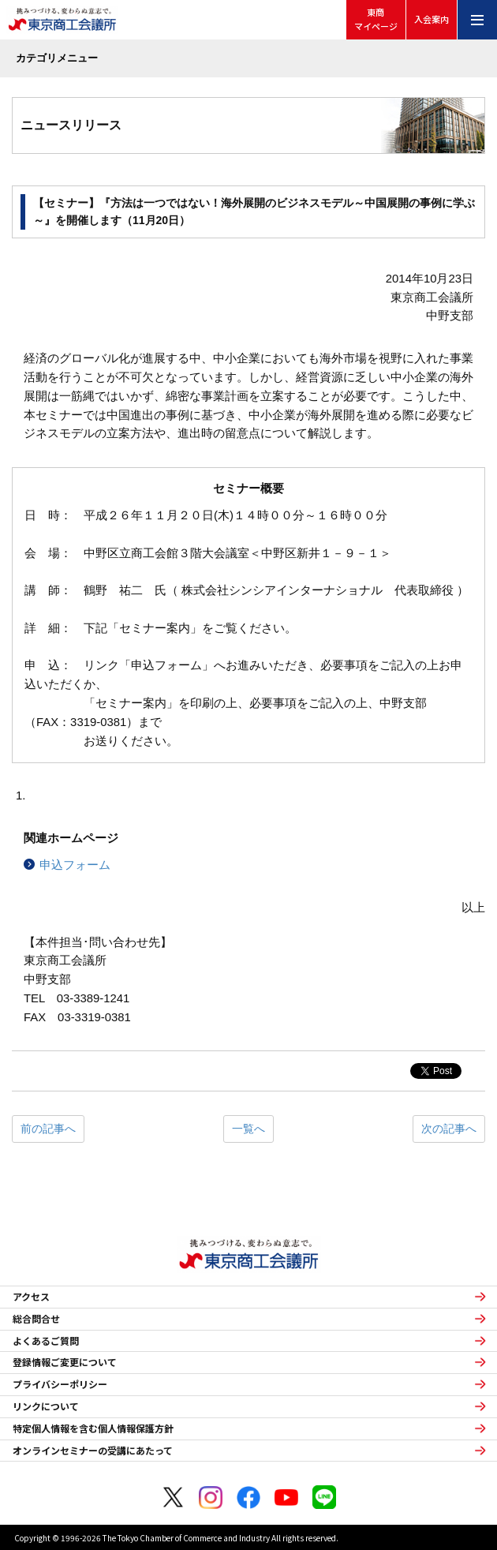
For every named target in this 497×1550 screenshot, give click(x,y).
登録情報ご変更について (65, 1362)
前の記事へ (48, 1128)
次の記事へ (448, 1128)
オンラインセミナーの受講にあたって (93, 1450)
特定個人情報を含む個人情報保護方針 (93, 1428)
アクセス (31, 1296)
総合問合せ (36, 1318)
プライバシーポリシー (60, 1384)
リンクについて (46, 1406)
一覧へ (248, 1128)
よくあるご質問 (46, 1341)
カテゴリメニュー (57, 58)
